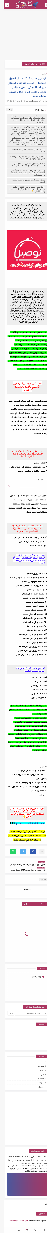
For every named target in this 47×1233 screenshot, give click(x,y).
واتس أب (37, 1087)
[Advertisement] (23, 34)
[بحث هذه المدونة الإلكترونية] (27, 1013)
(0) (6, 101)
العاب (39, 1062)
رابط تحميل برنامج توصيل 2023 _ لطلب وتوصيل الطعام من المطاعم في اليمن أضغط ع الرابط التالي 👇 (23, 189)
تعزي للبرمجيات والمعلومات (15, 1220)
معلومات (37, 1083)
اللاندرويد (38, 1066)
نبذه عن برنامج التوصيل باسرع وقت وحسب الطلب (24, 150)
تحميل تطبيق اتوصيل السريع (26, 823)
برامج (40, 74)
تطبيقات (38, 1078)
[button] (29, 851)
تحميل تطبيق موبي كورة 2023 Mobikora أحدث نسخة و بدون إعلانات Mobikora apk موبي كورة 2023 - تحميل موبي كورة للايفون (23, 1160)
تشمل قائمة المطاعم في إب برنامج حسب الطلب (25, 181)
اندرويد (38, 1070)
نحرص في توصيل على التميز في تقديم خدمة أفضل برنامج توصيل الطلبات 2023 (24, 157)
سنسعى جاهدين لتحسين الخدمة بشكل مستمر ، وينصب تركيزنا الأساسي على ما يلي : (23, 164)
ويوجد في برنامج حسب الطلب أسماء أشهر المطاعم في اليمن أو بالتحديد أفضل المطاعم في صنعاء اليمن (24, 172)
